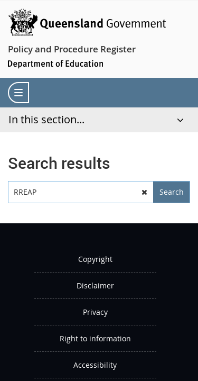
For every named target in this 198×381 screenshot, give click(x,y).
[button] (144, 192)
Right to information (95, 338)
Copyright (95, 259)
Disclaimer (95, 285)
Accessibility (95, 365)
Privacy (95, 312)
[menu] (18, 92)
